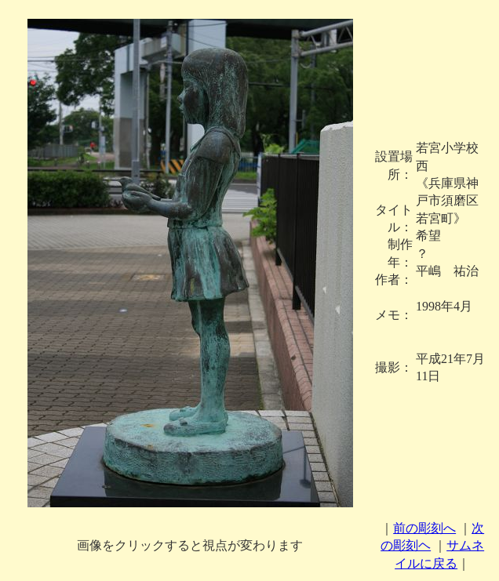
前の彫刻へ (424, 528)
